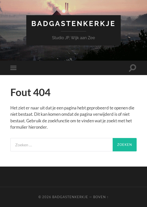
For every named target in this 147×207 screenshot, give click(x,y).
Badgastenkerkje (73, 23)
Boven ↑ (101, 197)
